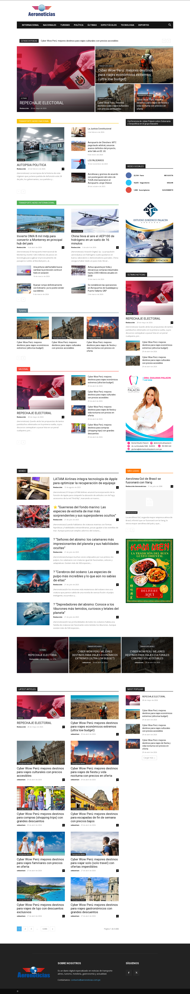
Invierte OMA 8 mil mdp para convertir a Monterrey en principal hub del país (39, 239)
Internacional (30, 25)
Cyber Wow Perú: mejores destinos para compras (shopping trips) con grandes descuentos (40, 817)
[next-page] (23, 192)
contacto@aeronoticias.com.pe (85, 980)
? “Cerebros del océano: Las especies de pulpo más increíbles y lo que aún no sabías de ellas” (84, 576)
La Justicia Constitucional (99, 129)
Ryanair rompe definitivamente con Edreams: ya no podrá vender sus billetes (48, 288)
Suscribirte (167, 190)
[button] (169, 25)
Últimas (92, 25)
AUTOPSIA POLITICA (31, 165)
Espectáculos (109, 25)
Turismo (65, 25)
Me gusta (168, 175)
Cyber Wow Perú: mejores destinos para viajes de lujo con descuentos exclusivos (40, 908)
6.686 (45, 929)
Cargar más (149, 758)
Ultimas (24, 98)
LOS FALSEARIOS (96, 160)
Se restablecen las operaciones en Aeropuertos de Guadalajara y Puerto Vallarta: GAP (103, 288)
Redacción (21, 169)
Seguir (170, 183)
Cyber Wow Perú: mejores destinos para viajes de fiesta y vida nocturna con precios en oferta (101, 346)
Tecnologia (127, 25)
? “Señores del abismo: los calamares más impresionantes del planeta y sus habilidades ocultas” (86, 544)
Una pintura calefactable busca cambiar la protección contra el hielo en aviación (47, 270)
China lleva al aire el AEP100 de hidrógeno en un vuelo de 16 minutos (92, 239)
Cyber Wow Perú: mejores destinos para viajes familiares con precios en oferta (40, 863)
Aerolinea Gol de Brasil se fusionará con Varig (143, 480)
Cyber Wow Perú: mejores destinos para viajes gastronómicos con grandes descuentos (94, 908)
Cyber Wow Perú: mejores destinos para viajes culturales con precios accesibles (66, 345)
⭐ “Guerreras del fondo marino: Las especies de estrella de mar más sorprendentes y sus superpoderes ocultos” (84, 511)
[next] (169, 41)
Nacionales (49, 25)
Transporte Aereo (106, 66)
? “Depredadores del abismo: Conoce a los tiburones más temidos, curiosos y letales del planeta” (86, 609)
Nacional (21, 160)
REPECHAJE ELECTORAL (34, 413)
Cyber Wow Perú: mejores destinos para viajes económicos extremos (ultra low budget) (83, 40)
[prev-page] (18, 192)
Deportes (143, 25)
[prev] (164, 41)
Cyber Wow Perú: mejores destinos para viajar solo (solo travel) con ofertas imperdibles (94, 863)
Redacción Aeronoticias (136, 486)
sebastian (75, 734)
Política (78, 25)
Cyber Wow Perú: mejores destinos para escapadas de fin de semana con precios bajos (94, 817)
